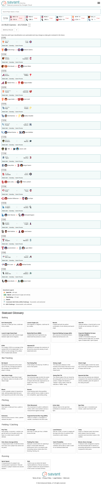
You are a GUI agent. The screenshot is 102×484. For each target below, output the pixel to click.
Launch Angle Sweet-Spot (9, 333)
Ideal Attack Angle (7, 375)
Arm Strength (31, 429)
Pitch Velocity (6, 405)
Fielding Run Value (32, 442)
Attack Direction (32, 375)
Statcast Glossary (13, 312)
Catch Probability (58, 442)
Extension (5, 416)
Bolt (28, 461)
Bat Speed (5, 363)
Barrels (55, 322)
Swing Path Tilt (57, 375)
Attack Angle (82, 363)
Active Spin (56, 405)
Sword (8, 299)
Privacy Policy (47, 478)
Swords (29, 389)
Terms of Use (37, 478)
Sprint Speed (5, 461)
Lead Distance (57, 429)
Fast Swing (9, 297)
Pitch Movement (32, 405)
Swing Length (57, 363)
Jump (80, 429)
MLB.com (66, 478)
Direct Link (5, 45)
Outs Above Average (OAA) (10, 442)
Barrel (9, 295)
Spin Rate (81, 405)
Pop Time (4, 429)
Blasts (3, 389)
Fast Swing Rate (32, 363)
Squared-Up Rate (83, 375)
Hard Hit (8, 292)
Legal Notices (57, 478)
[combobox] (51, 11)
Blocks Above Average (85, 442)
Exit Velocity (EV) (7, 322)
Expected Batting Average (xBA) (62, 333)
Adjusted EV (30, 345)
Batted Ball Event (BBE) (34, 333)
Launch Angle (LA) (32, 322)
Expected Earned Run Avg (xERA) (37, 416)
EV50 (3, 345)
